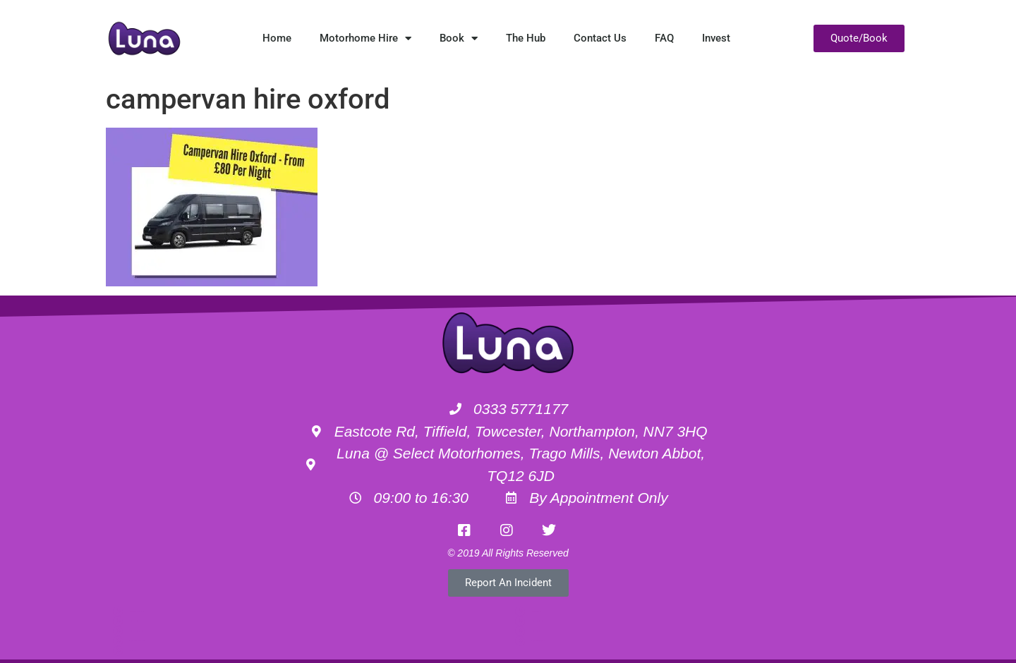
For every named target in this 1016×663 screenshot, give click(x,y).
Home (276, 38)
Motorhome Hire (365, 38)
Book (459, 38)
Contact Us (600, 38)
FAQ (664, 38)
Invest (716, 38)
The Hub (525, 38)
